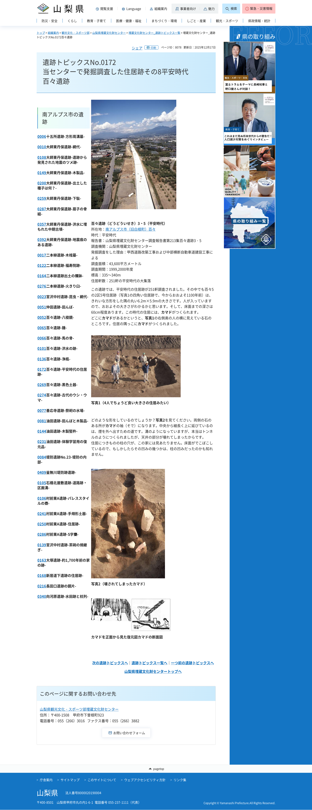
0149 (41, 172)
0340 (41, 596)
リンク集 (180, 780)
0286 (41, 534)
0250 (41, 524)
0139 (41, 544)
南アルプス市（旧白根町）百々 (130, 229)
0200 (41, 183)
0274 (41, 395)
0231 (41, 441)
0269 (41, 384)
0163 (41, 560)
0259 (41, 198)
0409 (41, 472)
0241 (41, 513)
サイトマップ (70, 780)
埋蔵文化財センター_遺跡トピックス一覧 (154, 33)
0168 (41, 575)
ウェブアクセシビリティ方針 (145, 780)
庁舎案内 (46, 780)
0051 (41, 307)
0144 (41, 431)
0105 (41, 482)
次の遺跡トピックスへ (110, 663)
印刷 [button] (153, 48)
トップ (41, 33)
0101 (41, 348)
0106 (41, 498)
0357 (41, 224)
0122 (41, 265)
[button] (105, 9)
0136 (41, 359)
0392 (41, 239)
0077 (41, 410)
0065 (41, 327)
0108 (41, 157)
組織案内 (53, 33)
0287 (41, 209)
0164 (41, 275)
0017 (41, 255)
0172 (41, 369)
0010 (41, 146)
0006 (41, 136)
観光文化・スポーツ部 (76, 33)
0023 (41, 296)
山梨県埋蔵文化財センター (109, 33)
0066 (41, 338)
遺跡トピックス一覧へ (149, 663)
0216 (41, 586)
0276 (41, 286)
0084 (41, 457)
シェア (137, 48)
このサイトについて (102, 780)
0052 (41, 317)
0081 (41, 421)
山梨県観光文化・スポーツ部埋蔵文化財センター (79, 709)
